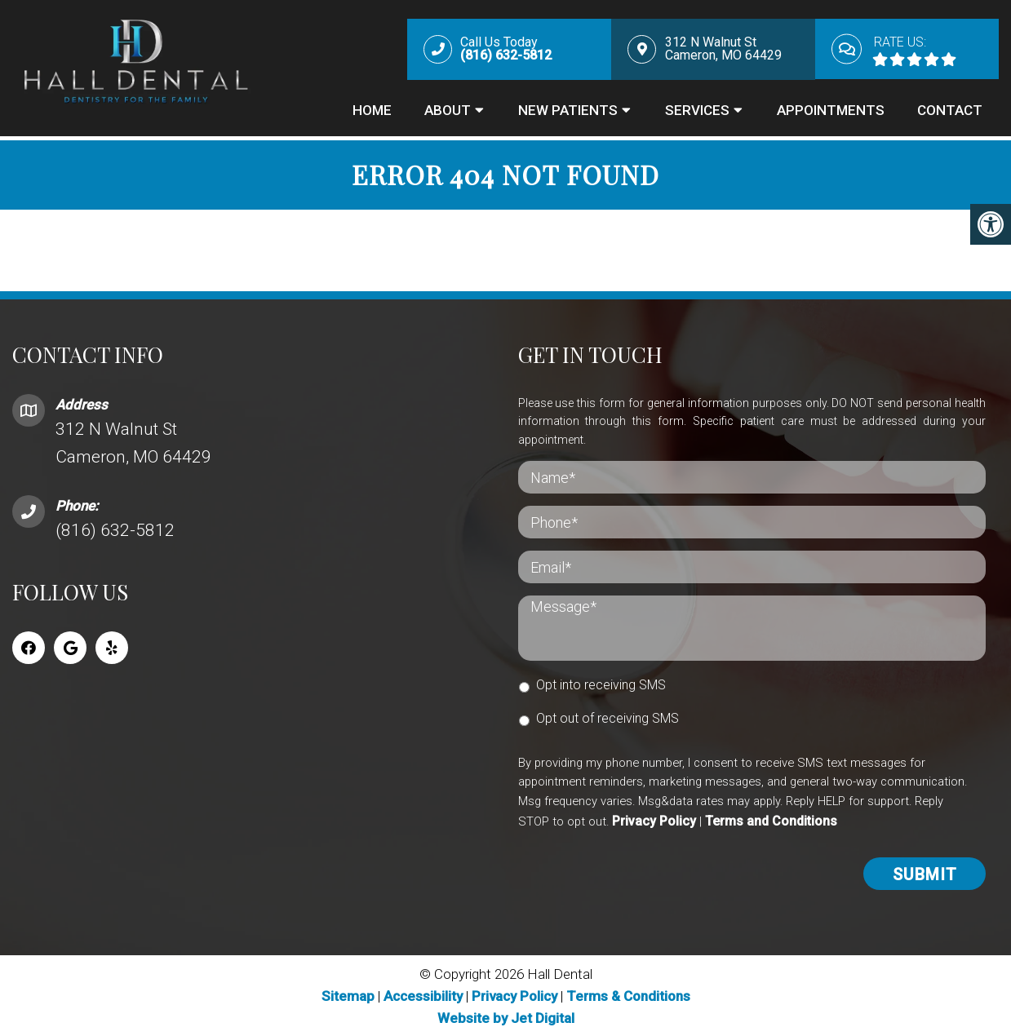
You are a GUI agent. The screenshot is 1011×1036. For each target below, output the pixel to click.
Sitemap (348, 993)
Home (372, 112)
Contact (949, 112)
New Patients (568, 112)
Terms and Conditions (771, 819)
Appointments (831, 112)
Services (697, 112)
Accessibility (423, 993)
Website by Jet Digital (505, 1016)
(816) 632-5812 (115, 528)
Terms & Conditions (628, 993)
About (447, 112)
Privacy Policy (654, 819)
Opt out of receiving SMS (607, 716)
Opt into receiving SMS (601, 683)
